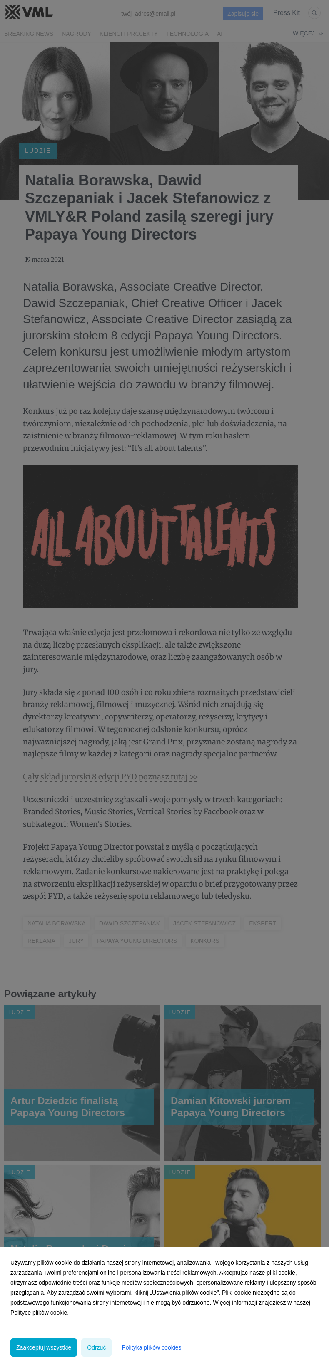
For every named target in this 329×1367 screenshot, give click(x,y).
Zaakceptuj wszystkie (43, 1347)
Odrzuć (96, 1347)
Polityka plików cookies (151, 1347)
